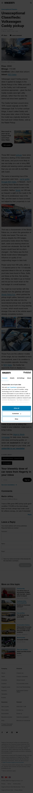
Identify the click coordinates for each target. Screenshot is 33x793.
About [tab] (29, 378)
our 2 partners (12, 387)
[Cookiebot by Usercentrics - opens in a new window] (23, 373)
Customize (16, 413)
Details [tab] (12, 378)
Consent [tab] (4, 378)
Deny (16, 419)
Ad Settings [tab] (20, 378)
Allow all (16, 408)
